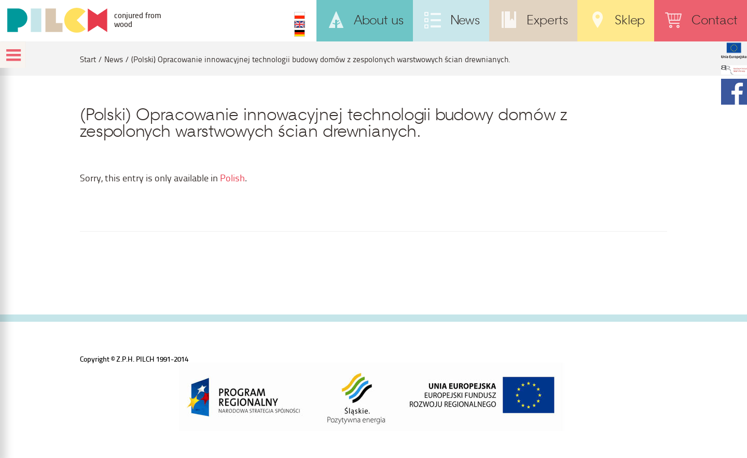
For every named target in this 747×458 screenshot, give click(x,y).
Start (88, 59)
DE (300, 33)
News (113, 59)
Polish (232, 177)
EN (300, 24)
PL (300, 15)
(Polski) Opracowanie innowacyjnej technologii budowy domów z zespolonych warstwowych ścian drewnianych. (320, 59)
